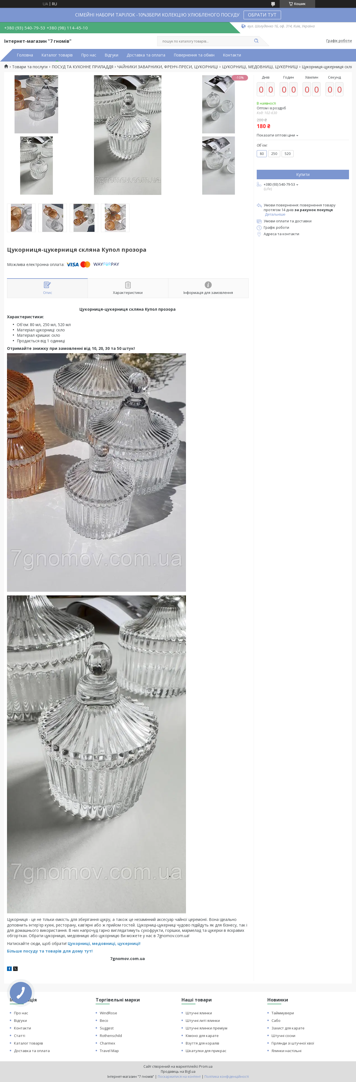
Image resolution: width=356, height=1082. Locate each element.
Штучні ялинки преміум (206, 1028)
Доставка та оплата (146, 55)
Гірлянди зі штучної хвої (293, 1043)
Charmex (107, 1043)
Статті (19, 1035)
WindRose (108, 1012)
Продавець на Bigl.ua (178, 1071)
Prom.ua (206, 1066)
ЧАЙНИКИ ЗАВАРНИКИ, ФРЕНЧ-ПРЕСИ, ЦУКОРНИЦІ (167, 66)
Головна (25, 55)
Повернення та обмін (194, 55)
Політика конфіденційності (226, 1076)
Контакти (232, 55)
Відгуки (111, 55)
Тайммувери (283, 1012)
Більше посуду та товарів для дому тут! (50, 951)
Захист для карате (288, 1028)
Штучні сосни (283, 1035)
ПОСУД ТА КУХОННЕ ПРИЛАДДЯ (82, 66)
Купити (303, 174)
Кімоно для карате (202, 1035)
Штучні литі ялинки (203, 1020)
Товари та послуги (30, 66)
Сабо (276, 1020)
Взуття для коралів (202, 1043)
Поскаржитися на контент (179, 1076)
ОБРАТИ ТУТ (262, 15)
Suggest (107, 1028)
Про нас (88, 55)
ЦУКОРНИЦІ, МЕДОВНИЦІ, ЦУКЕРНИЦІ (260, 66)
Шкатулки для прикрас (206, 1050)
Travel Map (109, 1050)
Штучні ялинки (199, 1012)
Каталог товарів (57, 55)
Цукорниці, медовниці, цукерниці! (104, 943)
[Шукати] (256, 41)
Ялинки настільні (286, 1050)
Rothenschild (111, 1035)
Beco (104, 1020)
